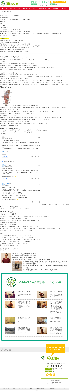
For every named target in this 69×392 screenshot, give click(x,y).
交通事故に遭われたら (44, 9)
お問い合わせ (57, 1)
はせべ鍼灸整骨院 (32, 46)
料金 (34, 9)
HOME (2, 9)
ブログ (63, 1)
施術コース (25, 9)
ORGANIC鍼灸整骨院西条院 (14, 49)
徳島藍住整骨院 (40, 266)
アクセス (64, 9)
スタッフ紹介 (8, 9)
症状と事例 (17, 9)
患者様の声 (55, 9)
